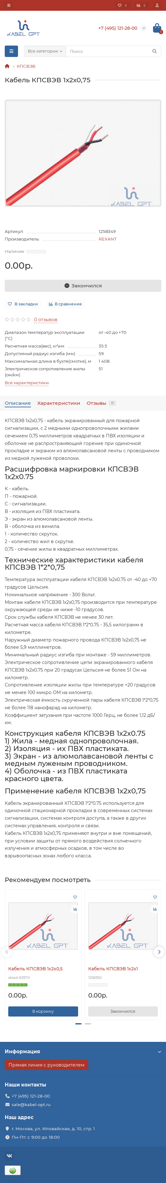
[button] (78, 1023)
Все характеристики (27, 382)
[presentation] (7, 952)
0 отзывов (46, 319)
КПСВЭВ (26, 66)
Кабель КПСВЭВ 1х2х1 (113, 969)
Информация (83, 1051)
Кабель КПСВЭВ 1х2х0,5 (35, 969)
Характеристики (58, 403)
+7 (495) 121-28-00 (31, 1095)
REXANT (108, 238)
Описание (18, 403)
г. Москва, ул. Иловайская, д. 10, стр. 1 (53, 1128)
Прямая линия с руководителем (46, 1065)
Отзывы (101, 403)
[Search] (113, 51)
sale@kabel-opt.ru (31, 1104)
